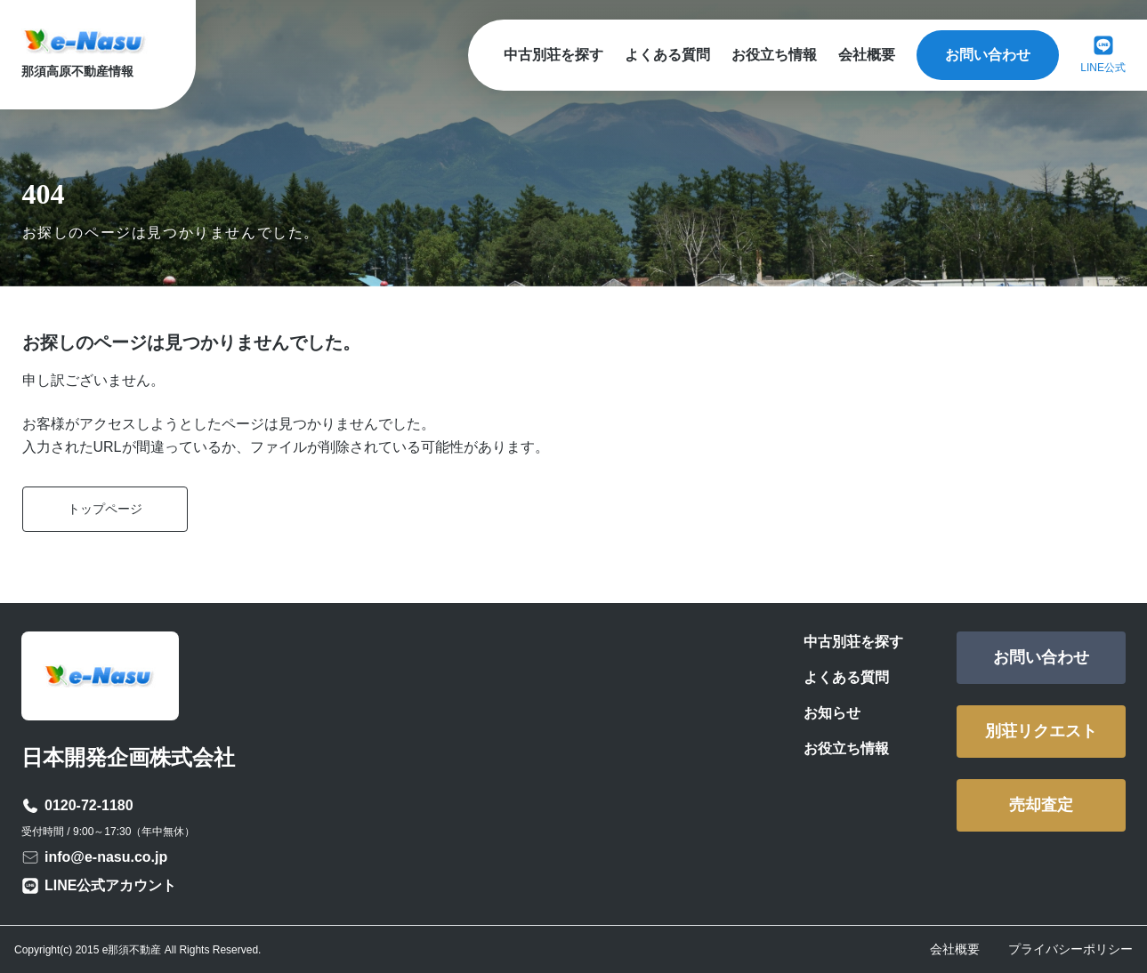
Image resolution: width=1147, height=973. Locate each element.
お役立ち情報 (774, 54)
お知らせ (832, 712)
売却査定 (1041, 805)
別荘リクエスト (1041, 731)
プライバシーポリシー (1070, 949)
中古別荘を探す (553, 54)
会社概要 (866, 54)
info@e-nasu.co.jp (105, 856)
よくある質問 (667, 54)
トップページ (105, 509)
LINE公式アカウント (110, 885)
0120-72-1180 (88, 805)
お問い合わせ (987, 54)
